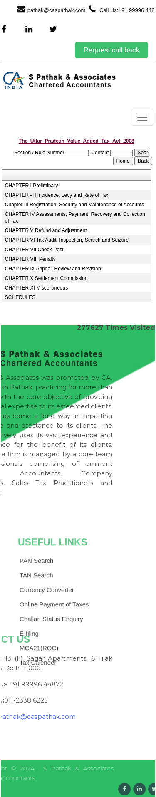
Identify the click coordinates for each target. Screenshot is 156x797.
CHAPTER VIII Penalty (30, 259)
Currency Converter (47, 624)
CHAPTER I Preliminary (31, 185)
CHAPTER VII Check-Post (34, 249)
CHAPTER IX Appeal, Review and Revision (53, 269)
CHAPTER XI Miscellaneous (36, 288)
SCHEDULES (20, 297)
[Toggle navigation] (142, 117)
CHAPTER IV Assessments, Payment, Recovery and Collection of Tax (75, 217)
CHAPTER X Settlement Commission (46, 278)
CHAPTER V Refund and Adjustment (46, 230)
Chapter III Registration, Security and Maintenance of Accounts (74, 205)
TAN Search (36, 610)
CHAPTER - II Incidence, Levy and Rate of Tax (57, 195)
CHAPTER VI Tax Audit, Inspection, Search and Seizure (67, 240)
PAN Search (36, 595)
